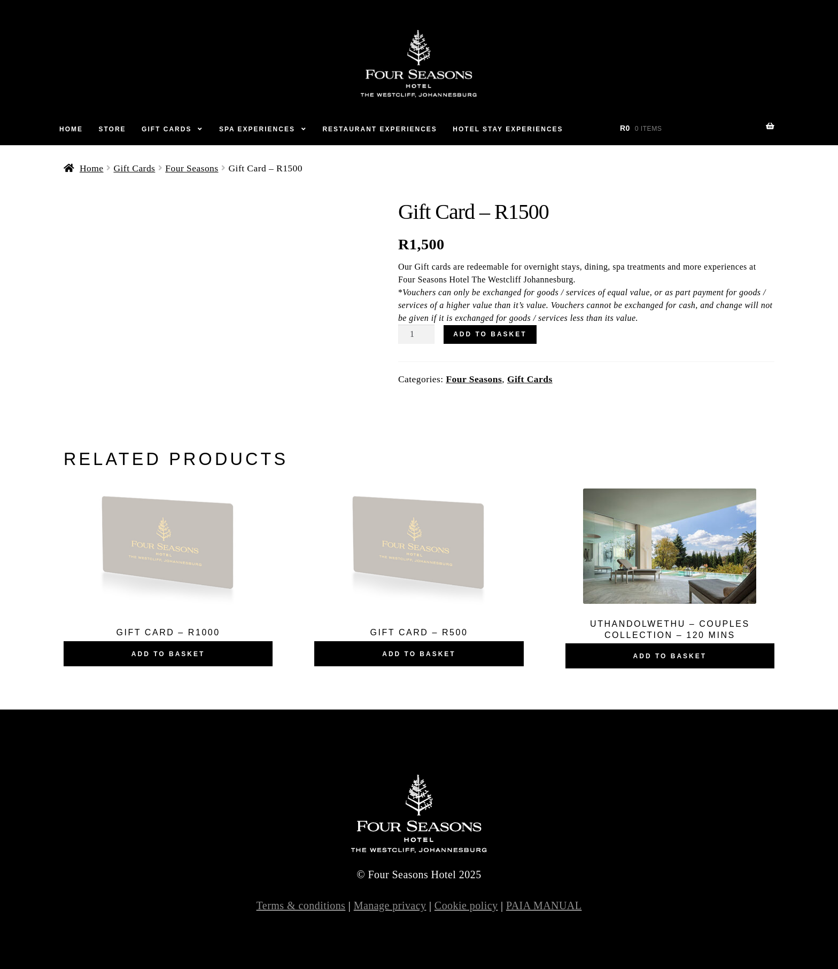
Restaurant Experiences (379, 129)
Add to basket (489, 334)
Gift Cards (166, 129)
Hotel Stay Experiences (508, 129)
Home (71, 129)
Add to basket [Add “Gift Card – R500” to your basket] (418, 654)
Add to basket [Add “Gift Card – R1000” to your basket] (168, 654)
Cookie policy (466, 905)
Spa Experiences (257, 129)
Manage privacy (390, 905)
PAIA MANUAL (544, 905)
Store (112, 129)
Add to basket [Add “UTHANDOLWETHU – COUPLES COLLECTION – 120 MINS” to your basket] (670, 656)
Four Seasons (191, 168)
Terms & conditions (301, 905)
